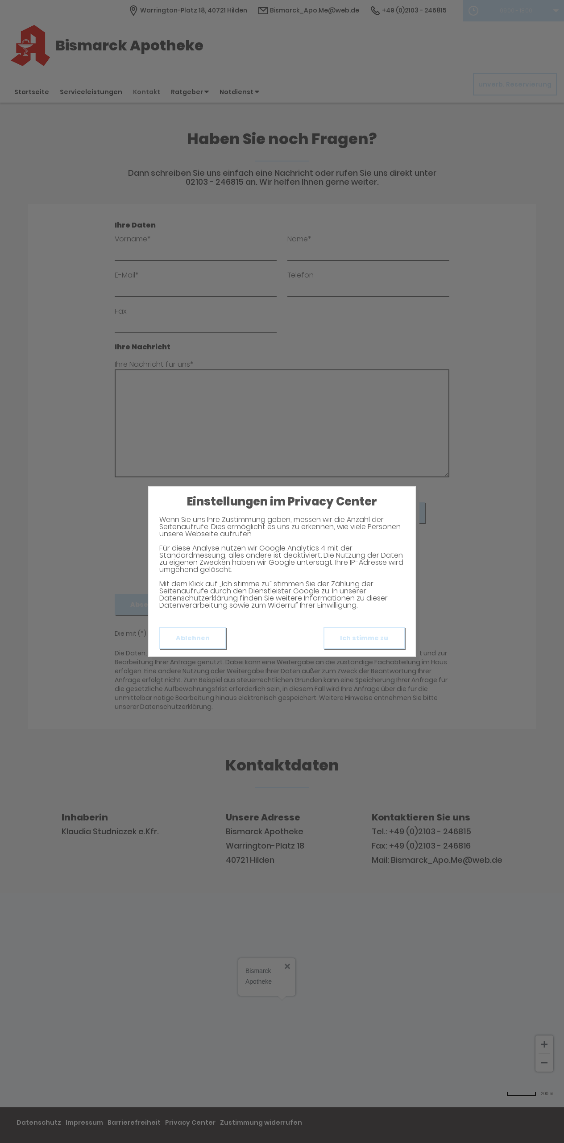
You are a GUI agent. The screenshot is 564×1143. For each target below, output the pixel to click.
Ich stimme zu (364, 638)
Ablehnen (193, 638)
